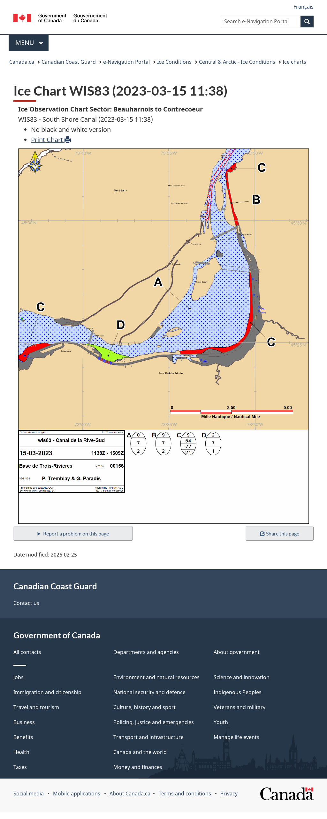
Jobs (18, 677)
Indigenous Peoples (238, 692)
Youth (221, 722)
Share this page (279, 533)
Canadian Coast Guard (69, 61)
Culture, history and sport (144, 707)
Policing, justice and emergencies (153, 722)
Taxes (20, 767)
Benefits (23, 737)
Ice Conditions (174, 61)
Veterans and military (239, 707)
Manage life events (236, 737)
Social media (28, 793)
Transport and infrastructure (148, 737)
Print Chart (51, 139)
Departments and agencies (146, 652)
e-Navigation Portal (126, 61)
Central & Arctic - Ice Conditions (237, 61)
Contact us (26, 603)
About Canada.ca (130, 793)
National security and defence (149, 692)
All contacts (27, 652)
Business (24, 722)
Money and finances (137, 767)
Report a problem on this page (76, 533)
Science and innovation (242, 677)
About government (237, 652)
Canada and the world (140, 752)
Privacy (229, 793)
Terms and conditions (185, 793)
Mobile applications (76, 793)
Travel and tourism (36, 707)
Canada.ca (21, 61)
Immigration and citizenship (47, 692)
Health (21, 752)
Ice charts (294, 61)
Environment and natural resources (156, 677)
